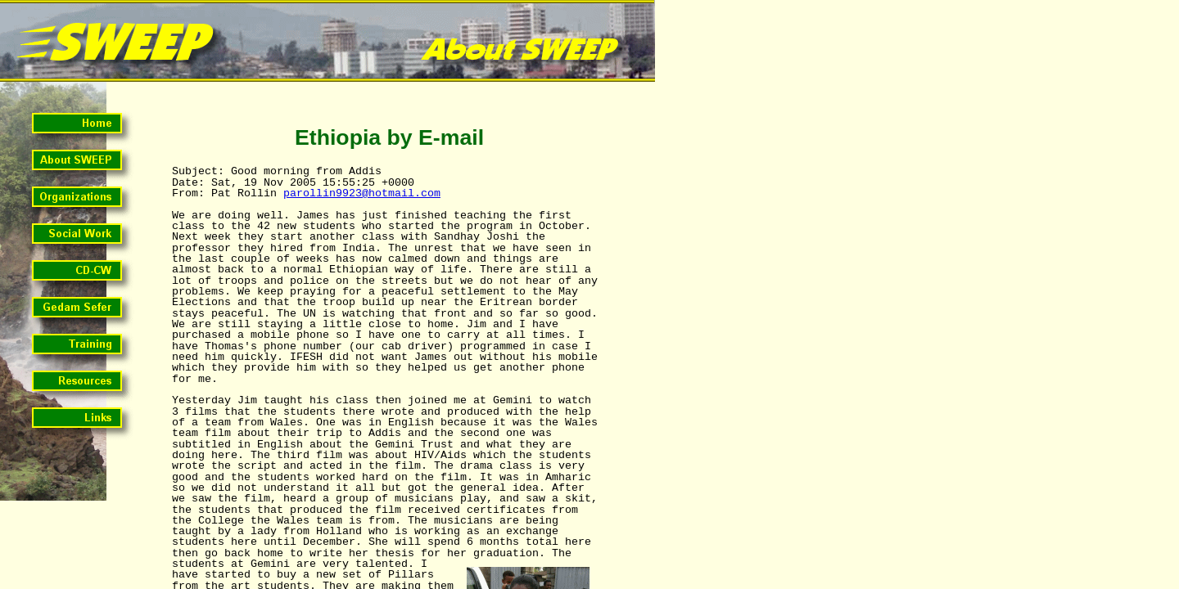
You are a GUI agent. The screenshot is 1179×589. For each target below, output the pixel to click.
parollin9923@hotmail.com (361, 193)
